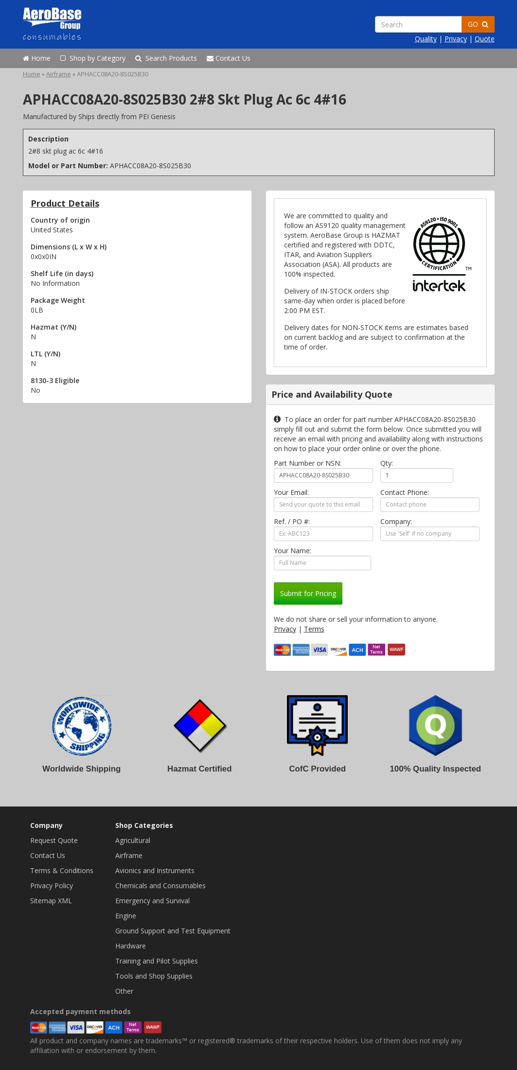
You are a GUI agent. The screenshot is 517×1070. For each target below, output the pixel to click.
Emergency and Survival (152, 900)
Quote (485, 38)
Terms (314, 628)
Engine (125, 915)
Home (37, 58)
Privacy (456, 38)
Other (124, 991)
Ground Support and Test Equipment (173, 930)
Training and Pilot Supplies (156, 960)
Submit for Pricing (308, 593)
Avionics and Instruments (155, 870)
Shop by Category (92, 58)
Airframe (58, 74)
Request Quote (54, 840)
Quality (426, 38)
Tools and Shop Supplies (154, 976)
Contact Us (228, 58)
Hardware (130, 945)
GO (478, 24)
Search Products (166, 58)
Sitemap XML (51, 900)
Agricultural (132, 840)
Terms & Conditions (61, 870)
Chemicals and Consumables (160, 885)
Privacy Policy (51, 885)
